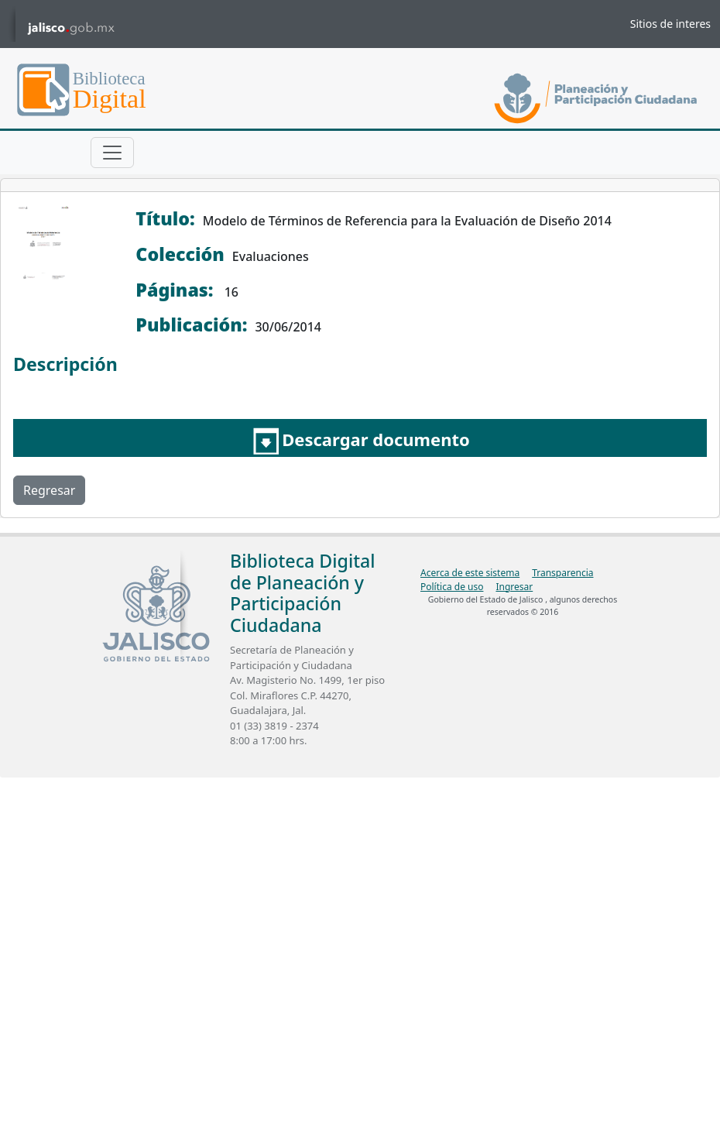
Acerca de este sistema (469, 572)
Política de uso (451, 586)
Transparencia (562, 572)
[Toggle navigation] (112, 152)
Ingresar (514, 586)
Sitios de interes (670, 23)
